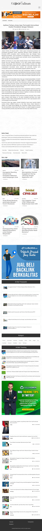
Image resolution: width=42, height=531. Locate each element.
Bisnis (4, 198)
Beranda (11, 521)
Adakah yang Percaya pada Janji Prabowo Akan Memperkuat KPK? (21, 312)
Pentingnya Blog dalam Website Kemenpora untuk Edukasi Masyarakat (10, 231)
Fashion (3, 340)
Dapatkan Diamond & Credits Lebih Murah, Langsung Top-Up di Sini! (23, 436)
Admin (28, 29)
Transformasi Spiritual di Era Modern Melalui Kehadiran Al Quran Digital (24, 489)
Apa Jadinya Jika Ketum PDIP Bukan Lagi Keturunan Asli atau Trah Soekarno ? (17, 144)
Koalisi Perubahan (29, 150)
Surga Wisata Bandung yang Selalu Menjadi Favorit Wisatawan (10, 202)
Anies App (4, 150)
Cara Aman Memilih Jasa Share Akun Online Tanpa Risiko (21, 504)
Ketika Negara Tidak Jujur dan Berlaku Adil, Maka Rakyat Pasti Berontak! (16, 137)
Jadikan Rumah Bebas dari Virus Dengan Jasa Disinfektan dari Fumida (22, 319)
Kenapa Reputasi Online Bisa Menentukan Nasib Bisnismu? (29, 230)
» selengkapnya (5, 179)
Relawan (22, 150)
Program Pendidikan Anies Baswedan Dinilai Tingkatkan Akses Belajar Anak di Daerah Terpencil (19, 140)
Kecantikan (21, 340)
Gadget (34, 340)
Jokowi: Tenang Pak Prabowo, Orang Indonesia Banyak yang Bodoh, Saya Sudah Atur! (19, 135)
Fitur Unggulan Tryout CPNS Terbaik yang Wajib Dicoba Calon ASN (30, 202)
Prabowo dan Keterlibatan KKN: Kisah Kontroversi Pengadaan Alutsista (16, 146)
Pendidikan (24, 198)
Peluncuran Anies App (6, 152)
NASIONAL (10, 20)
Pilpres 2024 (24, 152)
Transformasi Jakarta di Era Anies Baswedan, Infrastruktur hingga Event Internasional (19, 142)
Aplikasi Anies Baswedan (13, 150)
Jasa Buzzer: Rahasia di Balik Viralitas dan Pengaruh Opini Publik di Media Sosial (22, 371)
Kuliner (26, 340)
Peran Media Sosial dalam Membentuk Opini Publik (20, 442)
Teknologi (12, 491)
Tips (22, 170)
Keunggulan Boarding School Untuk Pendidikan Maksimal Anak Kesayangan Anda (10, 174)
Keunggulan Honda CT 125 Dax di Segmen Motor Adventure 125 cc (21, 286)
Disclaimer (11, 524)
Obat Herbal (9, 340)
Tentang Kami (31, 521)
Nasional (4, 170)
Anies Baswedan (16, 152)
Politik (30, 340)
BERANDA (5, 20)
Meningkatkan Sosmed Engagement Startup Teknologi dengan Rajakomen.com (29, 174)
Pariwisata (15, 340)
